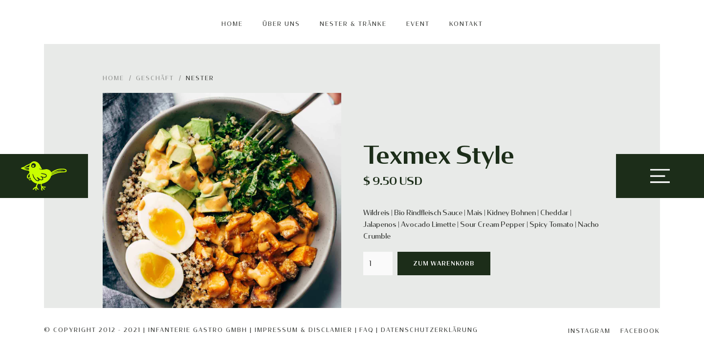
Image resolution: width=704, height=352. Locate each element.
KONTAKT (466, 24)
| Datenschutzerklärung (427, 330)
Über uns (281, 24)
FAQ (366, 330)
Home (232, 24)
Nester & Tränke (353, 24)
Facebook (640, 331)
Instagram (589, 331)
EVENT (418, 24)
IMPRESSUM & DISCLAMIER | (306, 330)
